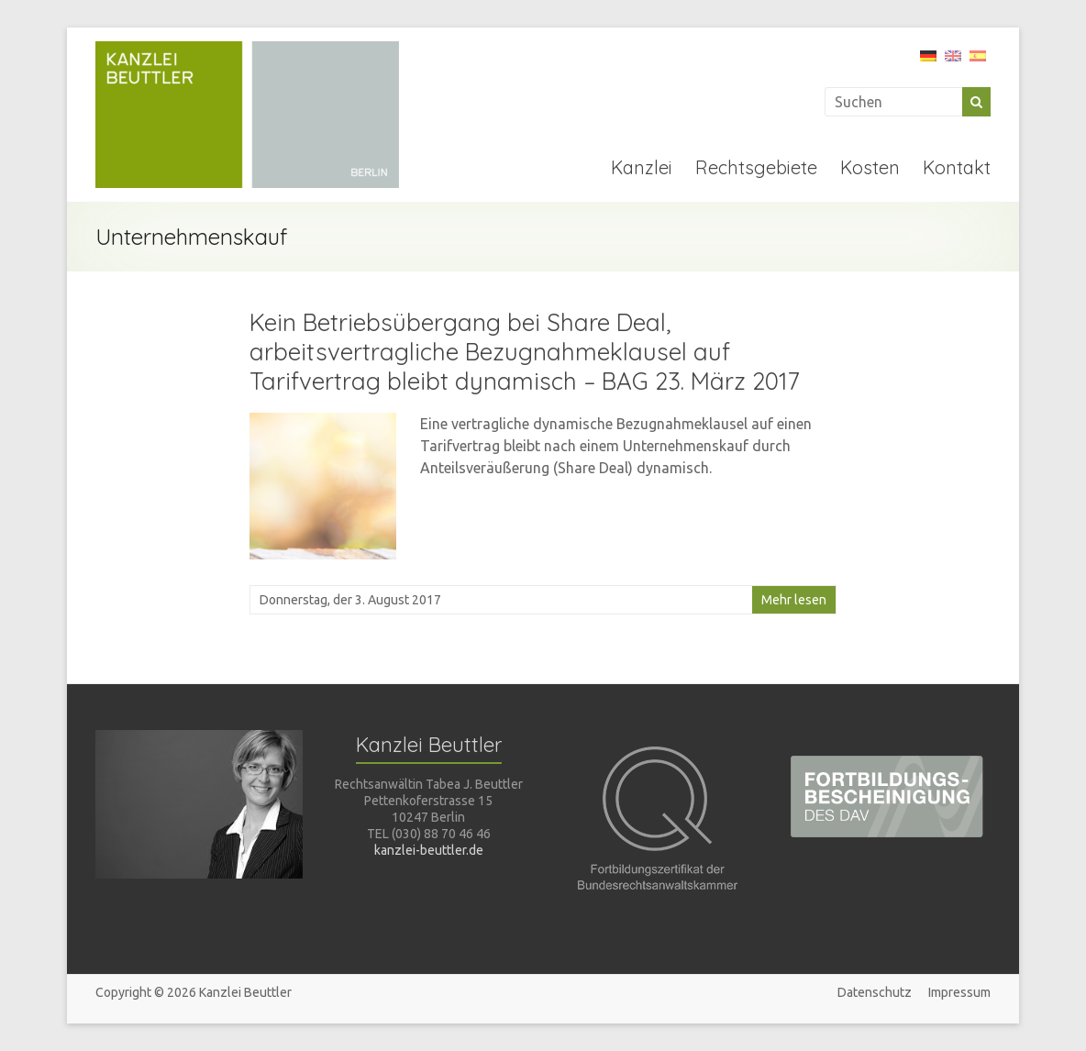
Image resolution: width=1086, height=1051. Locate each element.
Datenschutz (874, 992)
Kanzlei (641, 167)
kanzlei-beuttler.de (428, 850)
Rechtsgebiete (756, 167)
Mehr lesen (793, 599)
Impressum (959, 992)
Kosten (870, 167)
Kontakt (957, 167)
